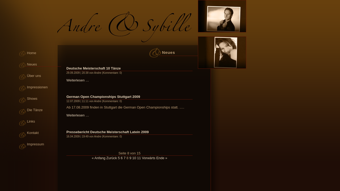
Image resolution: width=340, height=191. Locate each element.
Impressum (35, 144)
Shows (32, 99)
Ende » (161, 158)
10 (134, 158)
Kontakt (33, 133)
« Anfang (98, 158)
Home (31, 53)
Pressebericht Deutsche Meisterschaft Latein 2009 (107, 132)
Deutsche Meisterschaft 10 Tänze (93, 68)
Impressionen (37, 87)
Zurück (111, 158)
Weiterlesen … (77, 80)
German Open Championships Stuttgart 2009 (103, 97)
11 (139, 158)
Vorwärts (148, 158)
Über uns (34, 76)
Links (31, 121)
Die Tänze (35, 110)
